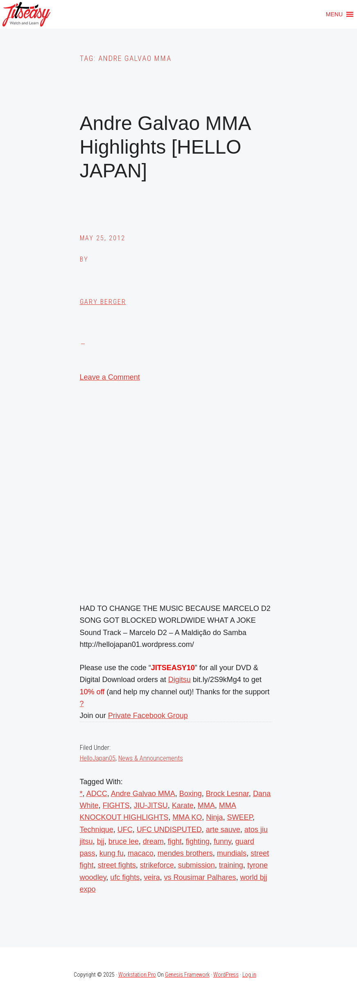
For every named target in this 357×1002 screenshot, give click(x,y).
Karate (183, 805)
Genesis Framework (187, 974)
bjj (100, 841)
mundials (231, 853)
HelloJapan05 (97, 758)
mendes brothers (185, 853)
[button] (334, 14)
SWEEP (240, 817)
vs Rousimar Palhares (200, 877)
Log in (249, 974)
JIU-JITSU (151, 805)
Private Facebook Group (148, 715)
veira (152, 877)
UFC (125, 829)
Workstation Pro (137, 974)
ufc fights (125, 877)
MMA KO (187, 817)
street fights (117, 865)
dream (153, 841)
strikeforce (157, 865)
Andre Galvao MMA (143, 794)
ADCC (96, 794)
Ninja (214, 817)
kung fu (111, 853)
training (231, 865)
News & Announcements (150, 758)
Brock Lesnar (227, 794)
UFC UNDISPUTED (169, 829)
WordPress (226, 974)
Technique (96, 829)
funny (222, 841)
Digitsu (179, 679)
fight (175, 841)
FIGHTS (116, 805)
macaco (141, 853)
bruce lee (123, 841)
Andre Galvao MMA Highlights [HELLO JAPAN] (165, 146)
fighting (198, 841)
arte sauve (223, 829)
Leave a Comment (110, 377)
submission (196, 865)
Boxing (190, 794)
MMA (206, 805)
